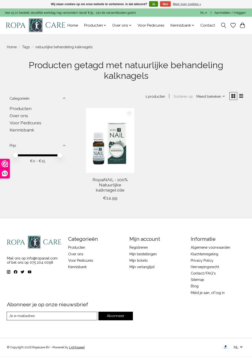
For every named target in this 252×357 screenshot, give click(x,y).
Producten (21, 108)
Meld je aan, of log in (208, 293)
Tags (26, 47)
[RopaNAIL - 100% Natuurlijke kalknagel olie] (110, 141)
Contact (207, 25)
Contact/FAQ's (203, 274)
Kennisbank (22, 129)
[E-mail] (52, 316)
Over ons (19, 115)
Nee (165, 4)
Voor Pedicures (151, 25)
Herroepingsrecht (205, 267)
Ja (153, 4)
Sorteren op (182, 97)
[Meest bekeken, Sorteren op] (209, 97)
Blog (195, 287)
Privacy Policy (202, 261)
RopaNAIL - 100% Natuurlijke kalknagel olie (110, 185)
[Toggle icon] (223, 25)
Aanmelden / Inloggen (230, 13)
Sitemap (197, 280)
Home (72, 25)
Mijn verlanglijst (142, 267)
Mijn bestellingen (143, 254)
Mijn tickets (138, 261)
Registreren (138, 248)
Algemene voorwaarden (210, 248)
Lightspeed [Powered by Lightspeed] (77, 348)
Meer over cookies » (187, 4)
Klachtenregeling (204, 254)
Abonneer (116, 316)
